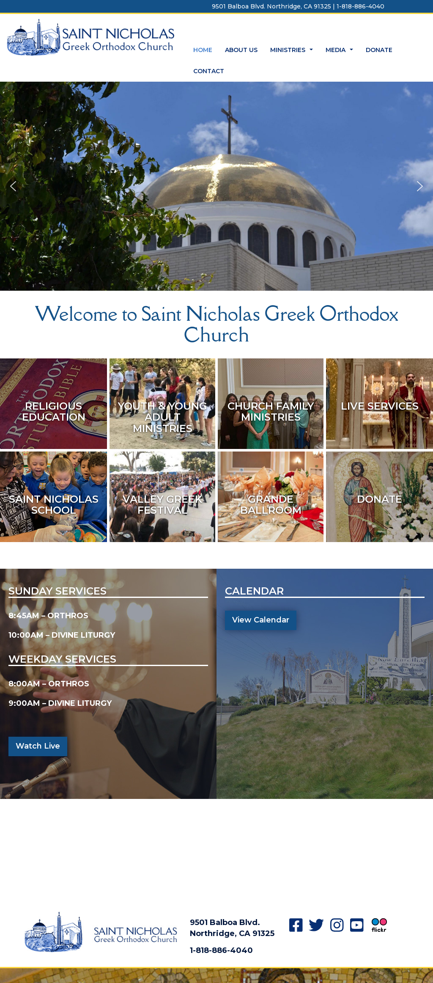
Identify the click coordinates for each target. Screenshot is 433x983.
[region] (216, 186)
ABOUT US (241, 50)
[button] (13, 186)
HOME (202, 50)
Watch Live (38, 746)
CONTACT (208, 71)
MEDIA (340, 52)
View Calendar (260, 620)
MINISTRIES (292, 52)
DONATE (379, 50)
